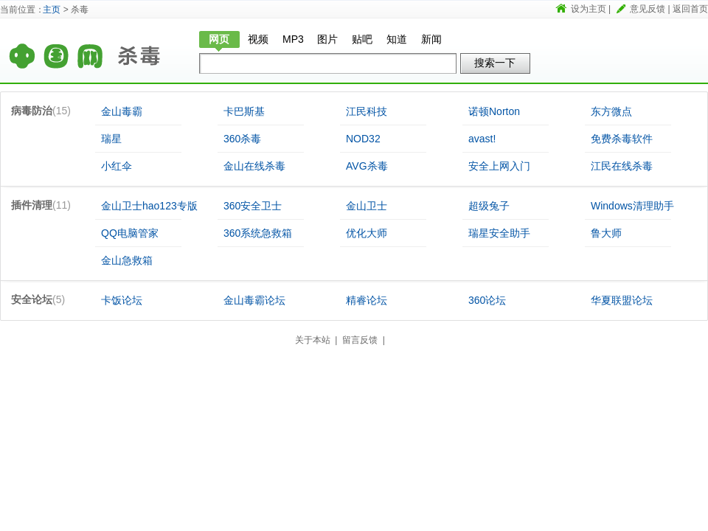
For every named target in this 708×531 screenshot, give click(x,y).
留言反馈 (360, 340)
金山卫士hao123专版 (149, 206)
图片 (327, 39)
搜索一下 (495, 63)
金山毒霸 (121, 111)
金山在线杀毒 (254, 166)
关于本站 (312, 340)
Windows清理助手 (632, 206)
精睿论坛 (366, 300)
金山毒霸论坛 (254, 300)
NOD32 (363, 139)
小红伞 (116, 166)
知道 (396, 39)
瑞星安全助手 (499, 233)
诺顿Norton (494, 111)
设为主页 (588, 9)
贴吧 (362, 39)
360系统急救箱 (257, 233)
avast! (482, 139)
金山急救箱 (127, 260)
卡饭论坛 (121, 300)
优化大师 (366, 233)
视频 (258, 39)
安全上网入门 (499, 166)
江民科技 (366, 111)
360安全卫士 (252, 206)
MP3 (293, 39)
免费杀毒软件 (622, 139)
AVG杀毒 (367, 166)
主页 (51, 9)
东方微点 (611, 111)
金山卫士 (366, 206)
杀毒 (147, 49)
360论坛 (487, 300)
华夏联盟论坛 (622, 300)
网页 (219, 39)
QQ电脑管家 (130, 233)
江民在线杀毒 (622, 166)
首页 (55, 49)
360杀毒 (242, 139)
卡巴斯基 (244, 111)
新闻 (431, 39)
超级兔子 (489, 206)
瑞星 (111, 139)
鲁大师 (606, 233)
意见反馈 (647, 9)
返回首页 (690, 9)
